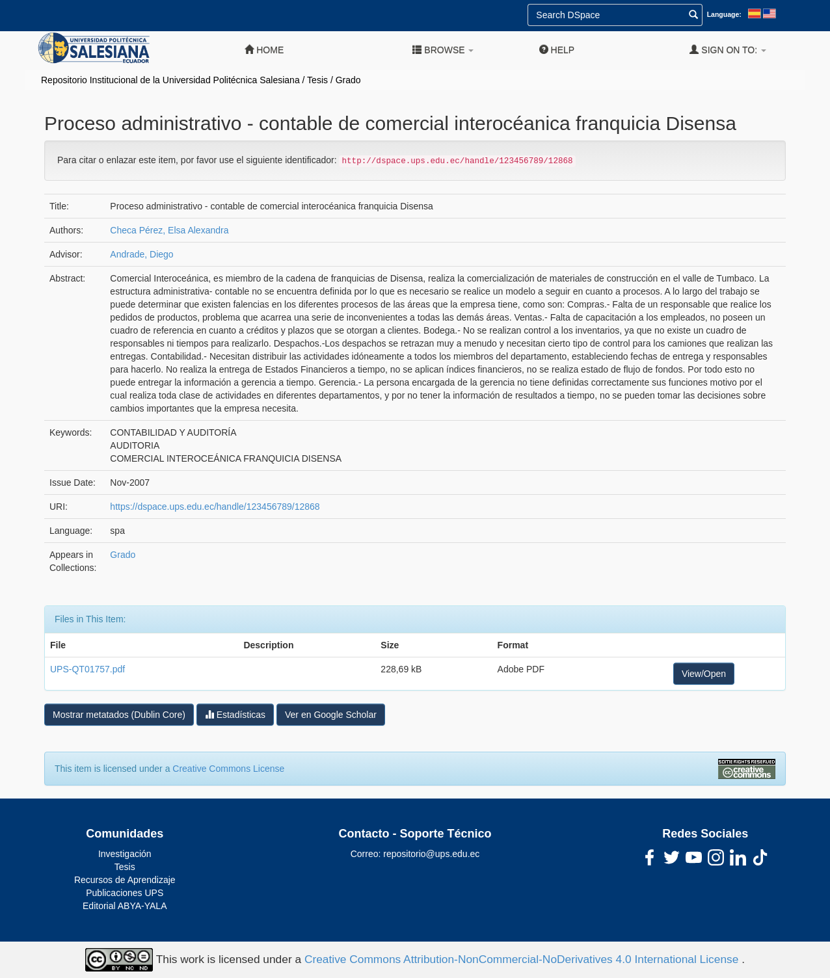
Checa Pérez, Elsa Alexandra (169, 230)
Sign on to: (727, 49)
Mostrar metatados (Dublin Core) (119, 714)
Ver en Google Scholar (331, 714)
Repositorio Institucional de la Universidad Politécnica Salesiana (170, 80)
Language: (724, 14)
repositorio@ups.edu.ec (431, 854)
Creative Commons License (228, 768)
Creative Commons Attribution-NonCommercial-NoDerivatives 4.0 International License (523, 958)
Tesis (317, 80)
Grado (348, 80)
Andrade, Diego (141, 254)
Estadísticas (235, 714)
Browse (443, 49)
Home (264, 49)
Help (556, 49)
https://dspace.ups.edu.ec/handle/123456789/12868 (214, 506)
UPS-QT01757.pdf (87, 669)
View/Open (704, 673)
